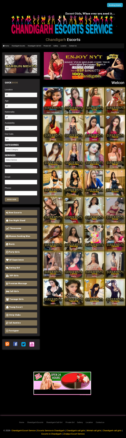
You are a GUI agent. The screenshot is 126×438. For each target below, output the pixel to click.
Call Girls (12, 291)
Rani (53, 301)
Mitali (115, 164)
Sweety (74, 109)
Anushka (94, 164)
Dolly (94, 109)
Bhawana (53, 164)
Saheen (115, 246)
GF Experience (15, 260)
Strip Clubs (13, 315)
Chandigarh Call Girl (34, 46)
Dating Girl (13, 268)
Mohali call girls (94, 430)
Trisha (74, 219)
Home (6, 46)
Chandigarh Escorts (18, 46)
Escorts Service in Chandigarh (51, 430)
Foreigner (12, 331)
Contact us (100, 422)
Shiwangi (73, 137)
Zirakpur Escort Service (74, 434)
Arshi (53, 246)
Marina (52, 109)
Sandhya (94, 301)
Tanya (115, 137)
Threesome (13, 228)
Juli (53, 137)
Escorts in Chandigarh (51, 434)
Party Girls (13, 252)
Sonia (115, 219)
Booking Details (115, 5)
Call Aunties (13, 323)
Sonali (53, 219)
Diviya (115, 109)
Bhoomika (74, 164)
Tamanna (73, 301)
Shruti (53, 273)
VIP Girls (12, 275)
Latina (74, 273)
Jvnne (94, 273)
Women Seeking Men (18, 236)
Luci (94, 246)
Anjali (94, 137)
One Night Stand (15, 220)
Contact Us (73, 46)
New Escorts (14, 212)
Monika (53, 191)
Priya (73, 191)
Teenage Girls (15, 299)
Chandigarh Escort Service (23, 430)
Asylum (115, 273)
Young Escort (14, 307)
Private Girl (47, 46)
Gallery (55, 46)
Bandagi (74, 246)
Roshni (115, 191)
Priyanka (94, 191)
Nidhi (94, 219)
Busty (10, 244)
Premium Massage (16, 283)
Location (63, 46)
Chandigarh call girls (76, 430)
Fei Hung (115, 301)
